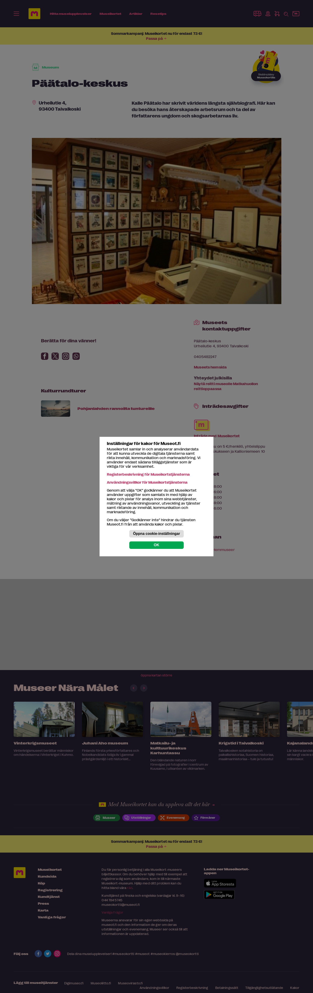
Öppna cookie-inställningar (156, 534)
